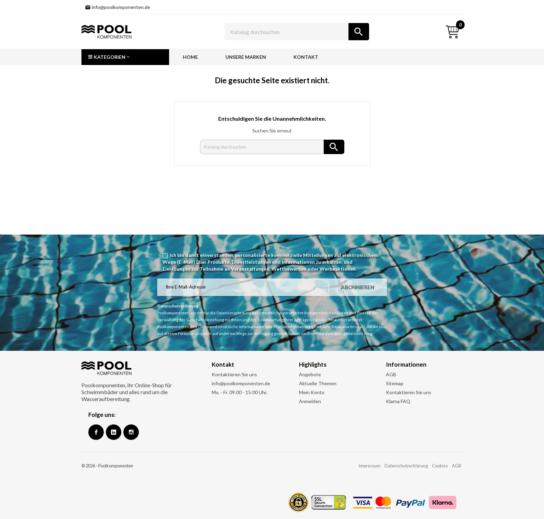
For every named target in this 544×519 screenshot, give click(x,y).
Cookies (440, 465)
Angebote (310, 374)
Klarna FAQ (398, 401)
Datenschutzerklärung (406, 465)
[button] (125, 57)
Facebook (96, 432)
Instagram (131, 432)
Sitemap (394, 383)
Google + (113, 432)
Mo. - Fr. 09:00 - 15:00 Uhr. (239, 392)
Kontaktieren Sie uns (234, 374)
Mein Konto (311, 392)
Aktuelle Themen (317, 383)
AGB (391, 374)
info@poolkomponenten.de (241, 383)
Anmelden (310, 401)
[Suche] (297, 31)
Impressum (369, 465)
